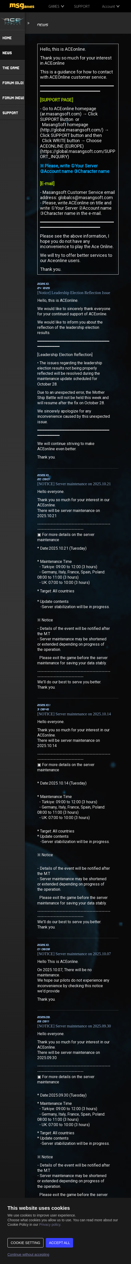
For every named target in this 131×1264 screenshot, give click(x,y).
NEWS (7, 53)
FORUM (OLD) (13, 83)
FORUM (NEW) (13, 98)
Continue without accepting (28, 1255)
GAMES (53, 6)
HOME (7, 38)
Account (108, 6)
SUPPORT (82, 6)
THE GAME (10, 68)
